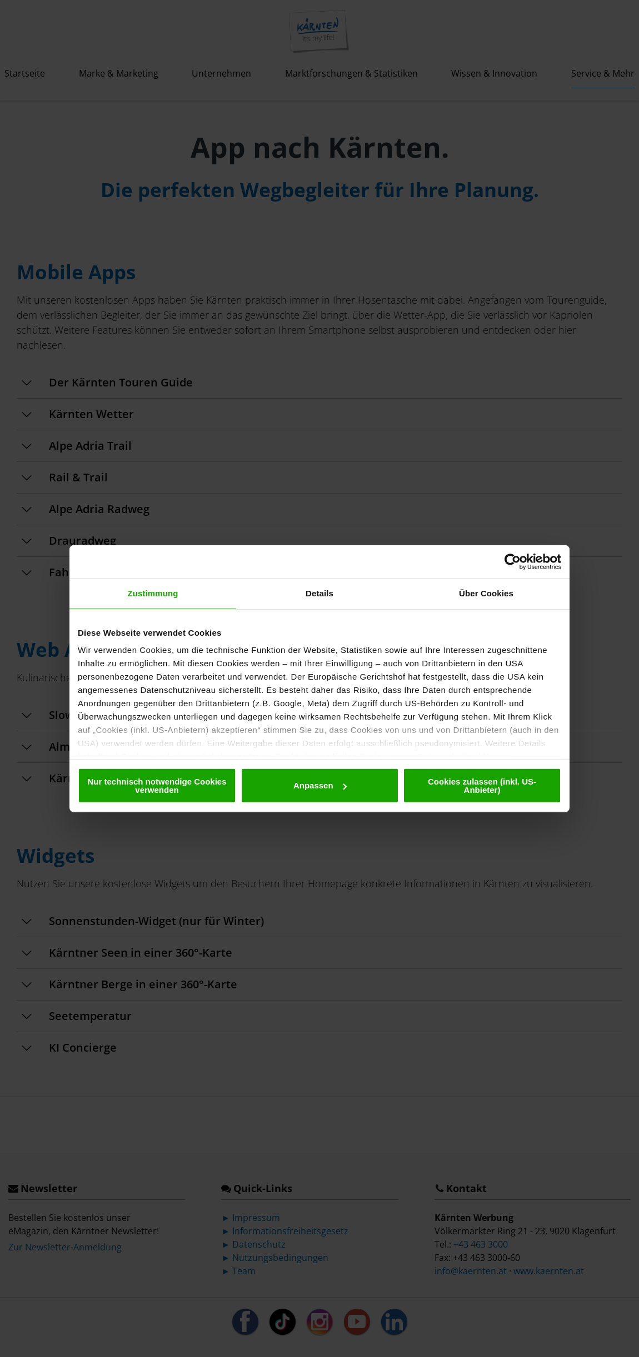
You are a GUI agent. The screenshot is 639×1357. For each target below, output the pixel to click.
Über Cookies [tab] (486, 593)
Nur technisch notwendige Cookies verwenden (156, 785)
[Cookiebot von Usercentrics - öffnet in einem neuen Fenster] (512, 562)
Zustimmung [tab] (153, 593)
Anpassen (320, 785)
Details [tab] (319, 593)
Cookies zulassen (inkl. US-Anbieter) (482, 785)
